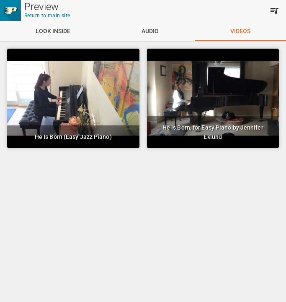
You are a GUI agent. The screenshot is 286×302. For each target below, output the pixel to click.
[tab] (53, 31)
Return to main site (47, 15)
